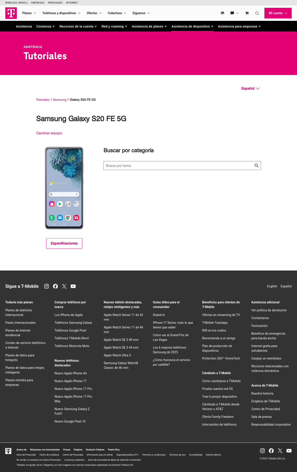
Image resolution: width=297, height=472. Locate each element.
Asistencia (24, 26)
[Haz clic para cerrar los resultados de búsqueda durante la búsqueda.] (256, 165)
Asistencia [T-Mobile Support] (32, 47)
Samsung (59, 99)
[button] (45, 26)
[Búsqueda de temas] (182, 165)
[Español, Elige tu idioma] (250, 88)
